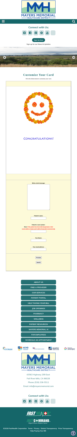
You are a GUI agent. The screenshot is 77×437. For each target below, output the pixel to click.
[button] (24, 32)
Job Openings (38, 311)
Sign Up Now (38, 40)
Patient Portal (38, 300)
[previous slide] (4, 57)
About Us (38, 284)
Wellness (38, 321)
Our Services (38, 295)
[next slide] (72, 57)
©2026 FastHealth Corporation (15, 428)
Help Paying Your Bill (38, 306)
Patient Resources (38, 327)
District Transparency (49, 428)
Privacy (37, 428)
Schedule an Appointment (38, 342)
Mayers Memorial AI (38, 332)
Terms (30, 428)
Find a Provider (38, 290)
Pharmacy (38, 316)
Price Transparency (65, 428)
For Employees (38, 337)
